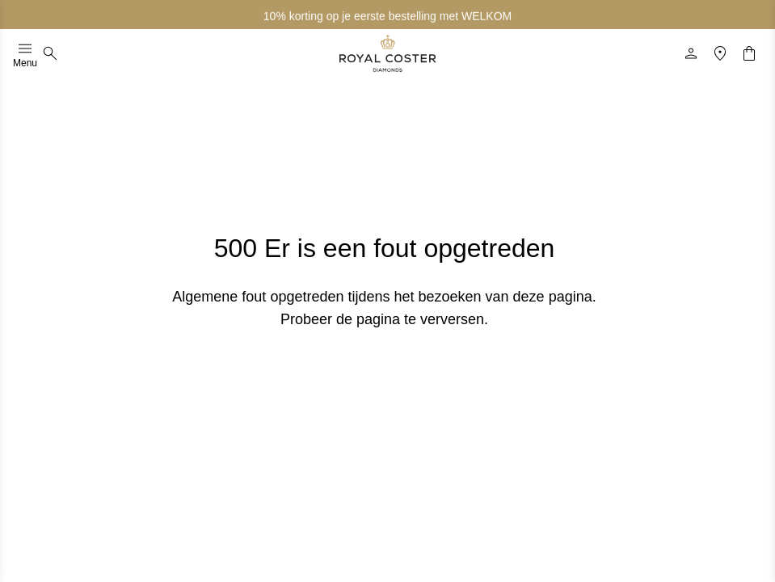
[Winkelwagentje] (749, 53)
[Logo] (387, 53)
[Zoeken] (50, 53)
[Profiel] (691, 53)
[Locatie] (720, 53)
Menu (25, 53)
